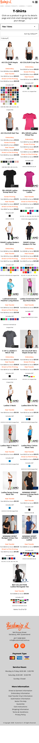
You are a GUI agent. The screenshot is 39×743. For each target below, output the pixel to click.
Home (2, 6)
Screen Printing (29, 72)
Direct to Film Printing (10, 79)
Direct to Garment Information (20, 691)
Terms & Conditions (20, 712)
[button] (18, 626)
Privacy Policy (20, 715)
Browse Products (11, 6)
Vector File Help (20, 701)
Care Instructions (20, 707)
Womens (22, 6)
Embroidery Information (20, 693)
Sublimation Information (20, 699)
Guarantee (20, 704)
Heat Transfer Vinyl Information (20, 696)
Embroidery (10, 69)
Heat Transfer (9, 74)
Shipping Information (20, 709)
